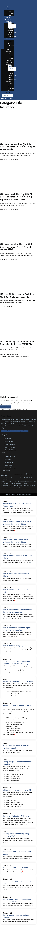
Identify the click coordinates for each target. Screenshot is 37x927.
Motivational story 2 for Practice (15, 868)
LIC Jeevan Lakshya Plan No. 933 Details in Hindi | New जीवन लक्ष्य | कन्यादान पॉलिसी (16, 246)
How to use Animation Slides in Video (18, 816)
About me (10, 42)
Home (6, 7)
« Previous (3, 356)
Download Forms (12, 33)
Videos (11, 13)
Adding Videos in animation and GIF (17, 790)
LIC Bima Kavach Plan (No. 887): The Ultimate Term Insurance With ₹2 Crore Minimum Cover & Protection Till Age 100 (18, 482)
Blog (10, 11)
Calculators (13, 37)
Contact (7, 39)
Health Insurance (11, 29)
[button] (18, 505)
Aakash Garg (6, 416)
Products (8, 19)
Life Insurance (11, 25)
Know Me (5, 407)
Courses (7, 17)
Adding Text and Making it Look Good (18, 681)
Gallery (11, 15)
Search (7, 92)
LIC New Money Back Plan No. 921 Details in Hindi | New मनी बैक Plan (17, 343)
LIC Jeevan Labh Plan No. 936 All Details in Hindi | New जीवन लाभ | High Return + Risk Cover (16, 196)
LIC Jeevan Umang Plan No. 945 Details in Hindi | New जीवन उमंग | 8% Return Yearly (18, 146)
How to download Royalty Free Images (18, 646)
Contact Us (11, 46)
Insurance (8, 22)
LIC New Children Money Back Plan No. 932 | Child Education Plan (17, 295)
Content (7, 9)
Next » (29, 356)
